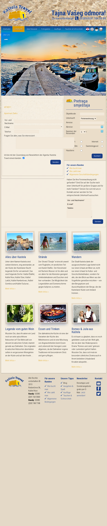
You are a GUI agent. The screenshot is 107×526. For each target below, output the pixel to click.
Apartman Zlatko (11, 113)
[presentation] (25, 170)
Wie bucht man (75, 168)
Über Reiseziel (32, 29)
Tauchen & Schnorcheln (74, 29)
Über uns (6, 35)
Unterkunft (18, 29)
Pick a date (102, 127)
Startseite (6, 29)
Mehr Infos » (10, 290)
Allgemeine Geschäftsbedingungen (84, 174)
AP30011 (7, 107)
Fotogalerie (45, 29)
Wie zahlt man (75, 171)
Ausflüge (57, 29)
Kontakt (90, 29)
